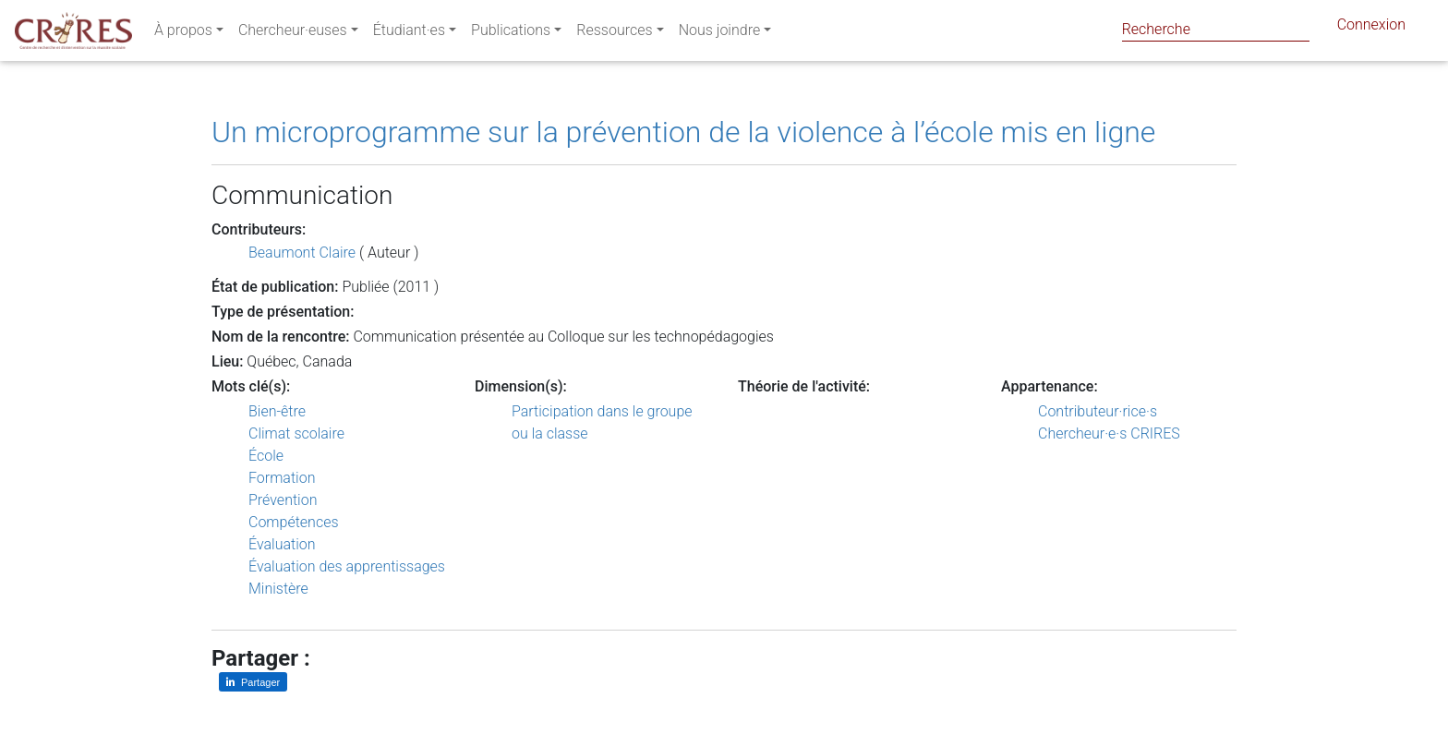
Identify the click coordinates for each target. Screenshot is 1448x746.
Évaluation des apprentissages (346, 566)
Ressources (614, 33)
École (266, 455)
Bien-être (277, 411)
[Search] (1215, 29)
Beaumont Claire (302, 252)
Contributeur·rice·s (1097, 411)
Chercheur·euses (292, 33)
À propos (183, 33)
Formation (281, 478)
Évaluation (282, 544)
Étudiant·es (409, 33)
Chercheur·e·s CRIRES (1109, 433)
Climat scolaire (296, 433)
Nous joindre (720, 33)
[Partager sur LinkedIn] (253, 682)
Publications (510, 33)
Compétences (293, 522)
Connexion (1371, 28)
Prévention (282, 500)
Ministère (278, 588)
